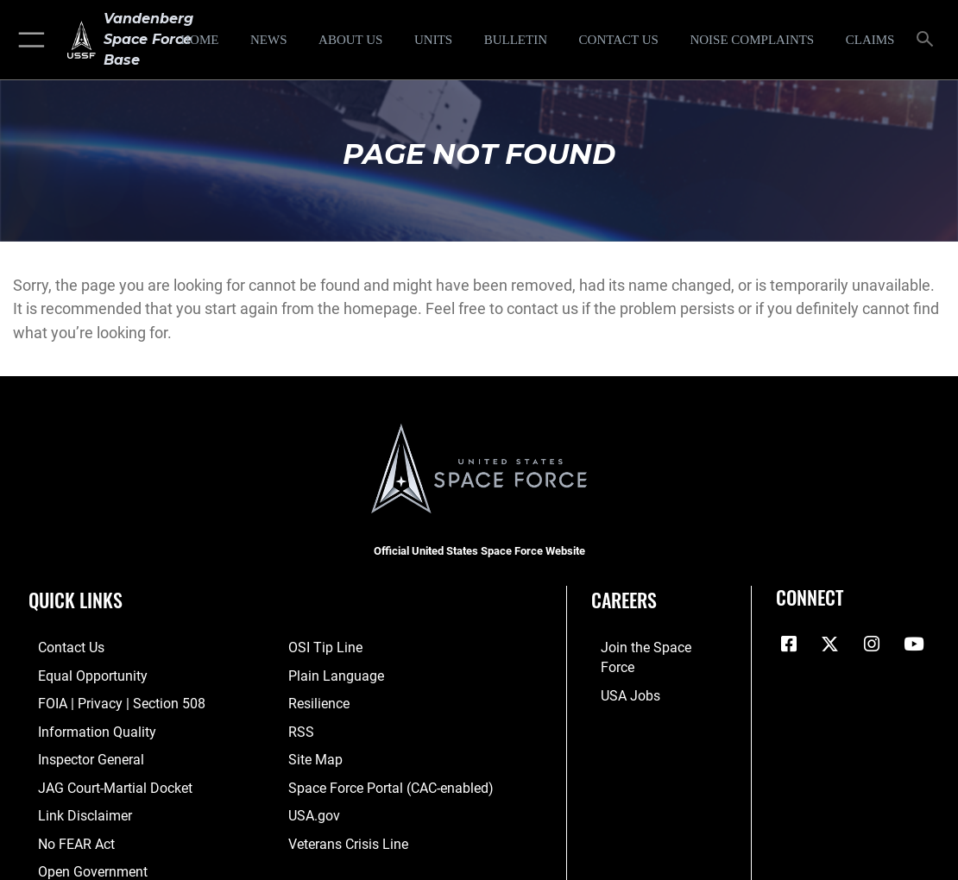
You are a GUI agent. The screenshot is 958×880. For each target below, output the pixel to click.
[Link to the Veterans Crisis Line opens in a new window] (346, 835)
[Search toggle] (928, 40)
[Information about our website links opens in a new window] (73, 808)
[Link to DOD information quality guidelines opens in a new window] (83, 727)
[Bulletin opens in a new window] (515, 39)
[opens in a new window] (752, 39)
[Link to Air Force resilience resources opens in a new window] (318, 700)
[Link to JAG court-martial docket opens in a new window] (102, 781)
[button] (28, 39)
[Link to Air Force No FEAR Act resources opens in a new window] (66, 835)
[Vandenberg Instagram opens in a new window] (872, 644)
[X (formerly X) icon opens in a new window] (830, 644)
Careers (624, 599)
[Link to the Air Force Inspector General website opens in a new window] (79, 754)
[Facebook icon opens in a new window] (789, 644)
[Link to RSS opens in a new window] (300, 727)
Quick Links (75, 599)
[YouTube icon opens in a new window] (913, 644)
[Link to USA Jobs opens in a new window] (619, 674)
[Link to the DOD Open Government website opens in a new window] (79, 862)
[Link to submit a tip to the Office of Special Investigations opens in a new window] (322, 647)
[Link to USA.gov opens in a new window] (312, 808)
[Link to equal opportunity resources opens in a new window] (79, 674)
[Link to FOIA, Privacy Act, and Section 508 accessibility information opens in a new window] (107, 700)
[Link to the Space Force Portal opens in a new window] (386, 781)
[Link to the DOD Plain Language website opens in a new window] (331, 674)
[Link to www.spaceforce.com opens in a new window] (652, 647)
